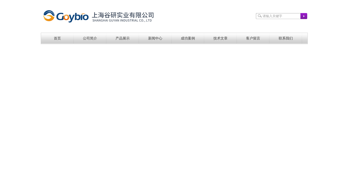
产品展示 (123, 38)
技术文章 (220, 38)
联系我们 (286, 38)
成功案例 (188, 38)
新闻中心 (155, 38)
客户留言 (253, 38)
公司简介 (90, 38)
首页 (57, 38)
